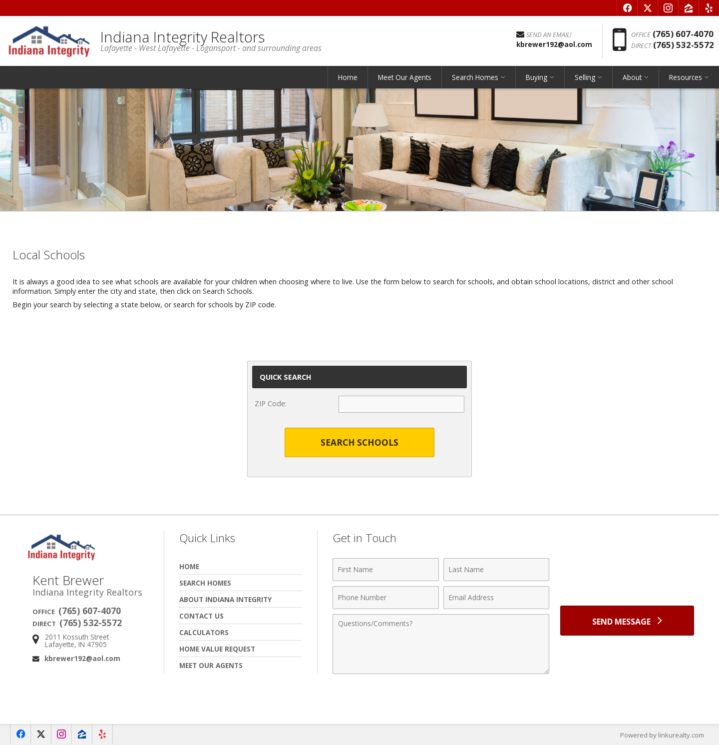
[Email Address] (496, 597)
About (632, 77)
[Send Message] (627, 621)
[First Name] (386, 569)
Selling (585, 77)
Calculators (204, 632)
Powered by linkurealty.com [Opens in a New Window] (662, 735)
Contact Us (201, 616)
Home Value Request (217, 649)
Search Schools (359, 442)
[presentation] (627, 575)
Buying (536, 77)
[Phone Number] (386, 597)
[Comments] (441, 644)
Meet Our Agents (404, 77)
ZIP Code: (271, 403)
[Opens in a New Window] (627, 8)
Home (348, 77)
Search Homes (475, 77)
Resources (685, 77)
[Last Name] (496, 569)
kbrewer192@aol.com (82, 658)
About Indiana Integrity (225, 599)
